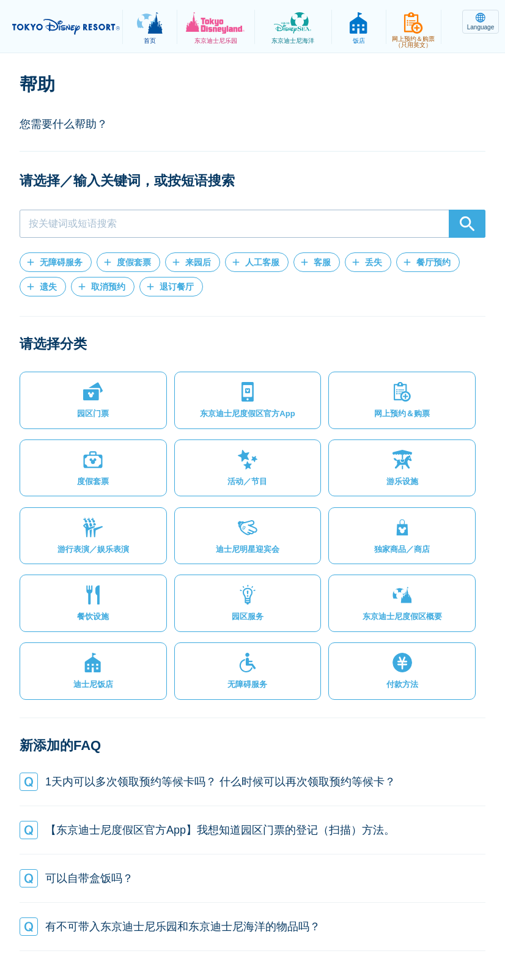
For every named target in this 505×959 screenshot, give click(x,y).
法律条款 (163, 906)
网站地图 (52, 906)
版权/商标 (310, 906)
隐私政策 (107, 906)
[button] (56, 262)
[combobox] (252, 224)
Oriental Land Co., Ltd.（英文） (410, 906)
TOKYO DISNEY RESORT (67, 27)
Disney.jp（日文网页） (252, 920)
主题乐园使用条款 (236, 906)
